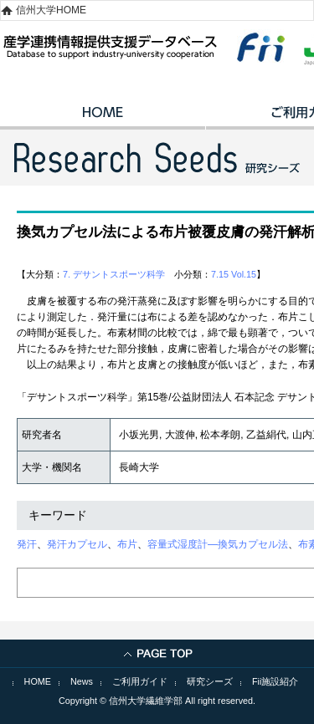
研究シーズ (210, 681)
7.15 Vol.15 (233, 274)
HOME (102, 117)
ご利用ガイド (139, 681)
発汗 (27, 544)
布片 (127, 544)
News (81, 681)
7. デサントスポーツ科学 (114, 274)
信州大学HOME (51, 10)
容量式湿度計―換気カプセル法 (217, 544)
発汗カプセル (77, 544)
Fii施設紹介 (275, 681)
